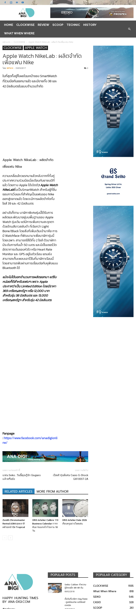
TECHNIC (73, 25)
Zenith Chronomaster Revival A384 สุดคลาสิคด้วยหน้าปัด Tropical (13, 482)
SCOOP (57, 25)
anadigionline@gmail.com (22, 571)
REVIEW (43, 25)
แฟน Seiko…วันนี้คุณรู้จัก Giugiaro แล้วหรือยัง (21, 435)
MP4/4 (10, 68)
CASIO (97, 560)
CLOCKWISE (25, 25)
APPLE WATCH (36, 48)
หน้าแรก (6, 42)
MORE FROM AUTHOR (53, 450)
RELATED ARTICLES (18, 450)
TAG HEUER (100, 588)
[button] (129, 29)
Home (8, 25)
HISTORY (90, 25)
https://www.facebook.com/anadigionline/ (29, 398)
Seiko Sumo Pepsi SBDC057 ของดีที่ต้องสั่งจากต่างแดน (76, 577)
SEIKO (97, 555)
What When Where (19, 33)
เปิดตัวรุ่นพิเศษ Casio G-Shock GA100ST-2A (70, 435)
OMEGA (98, 582)
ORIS (96, 577)
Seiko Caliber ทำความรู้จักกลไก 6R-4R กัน (75, 544)
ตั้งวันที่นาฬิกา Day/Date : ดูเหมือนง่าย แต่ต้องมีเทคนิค (76, 560)
